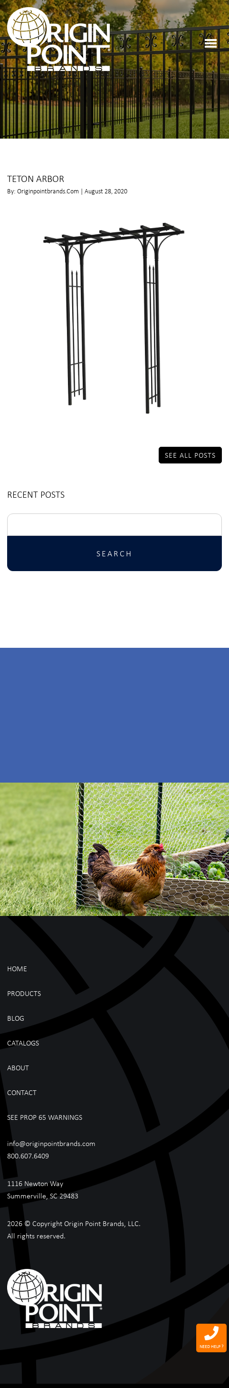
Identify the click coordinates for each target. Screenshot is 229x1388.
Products (24, 993)
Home (17, 968)
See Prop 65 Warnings (44, 1117)
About (18, 1067)
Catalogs (23, 1042)
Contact (22, 1092)
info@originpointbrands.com (51, 1143)
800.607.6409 (28, 1155)
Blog (15, 1018)
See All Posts (190, 455)
